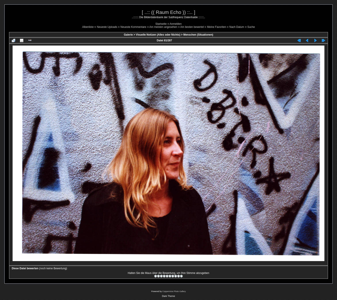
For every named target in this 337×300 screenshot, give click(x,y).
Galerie (128, 34)
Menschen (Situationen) (198, 34)
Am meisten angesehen (163, 27)
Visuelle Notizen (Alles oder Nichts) (158, 34)
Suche (251, 27)
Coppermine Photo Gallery (174, 291)
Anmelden (176, 23)
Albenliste (88, 27)
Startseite (161, 23)
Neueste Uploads (107, 27)
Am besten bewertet (192, 27)
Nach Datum (236, 27)
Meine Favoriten (216, 27)
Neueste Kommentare (133, 27)
